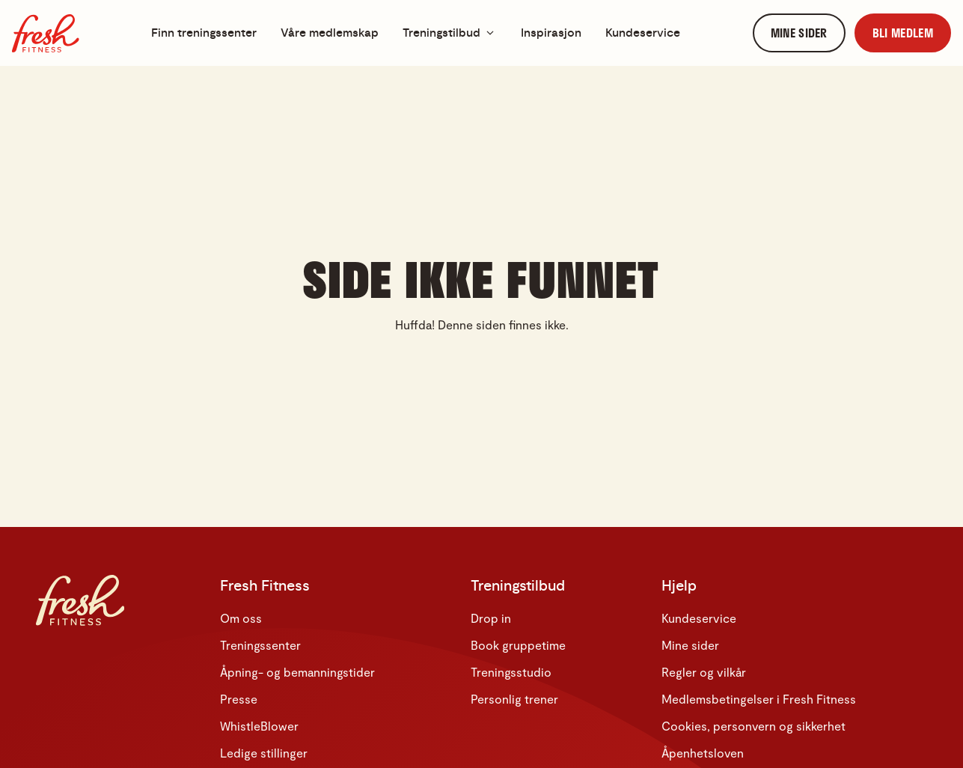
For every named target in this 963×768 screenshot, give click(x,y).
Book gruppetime (518, 645)
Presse (238, 699)
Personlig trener (514, 699)
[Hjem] (45, 33)
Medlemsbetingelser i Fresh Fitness (758, 699)
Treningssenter (260, 645)
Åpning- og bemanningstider (297, 672)
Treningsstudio (511, 672)
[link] (799, 33)
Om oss (241, 618)
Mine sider (690, 645)
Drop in (491, 618)
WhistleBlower (259, 726)
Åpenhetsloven (702, 753)
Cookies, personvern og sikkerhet (753, 726)
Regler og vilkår (703, 672)
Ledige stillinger (264, 753)
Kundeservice (698, 618)
